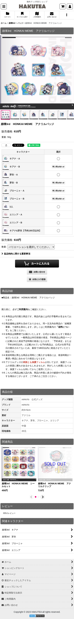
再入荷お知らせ (58, 167)
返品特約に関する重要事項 (16, 253)
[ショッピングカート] (63, 6)
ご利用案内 (22, 309)
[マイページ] (70, 6)
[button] (4, 6)
